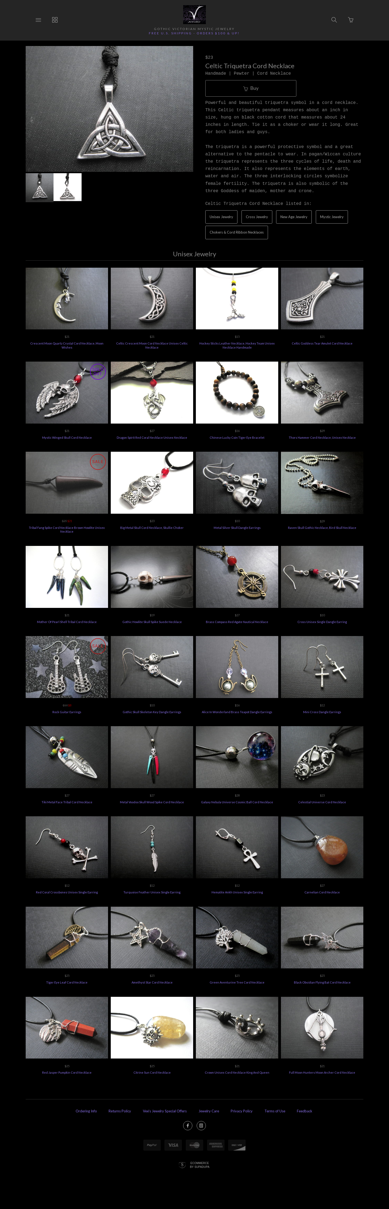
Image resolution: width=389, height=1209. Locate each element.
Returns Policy (120, 1111)
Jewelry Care (209, 1111)
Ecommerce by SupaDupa (199, 1165)
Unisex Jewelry (221, 217)
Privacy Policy (242, 1111)
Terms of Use (274, 1111)
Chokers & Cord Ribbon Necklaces (237, 232)
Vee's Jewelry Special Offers (165, 1111)
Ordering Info (86, 1111)
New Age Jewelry (293, 217)
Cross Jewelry (257, 217)
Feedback (304, 1111)
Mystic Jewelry (332, 217)
